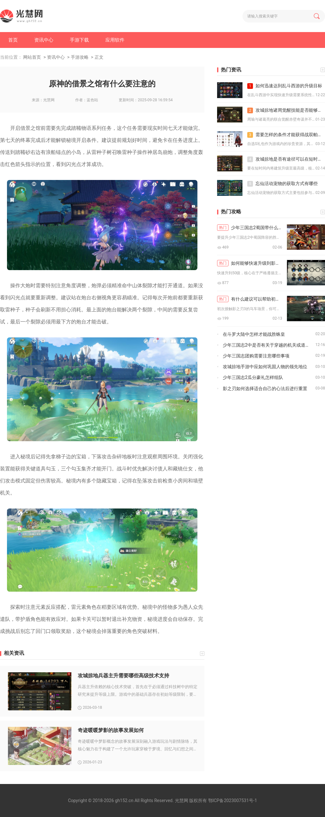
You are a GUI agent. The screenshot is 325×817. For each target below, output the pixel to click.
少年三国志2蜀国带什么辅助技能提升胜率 (249, 227)
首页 (13, 40)
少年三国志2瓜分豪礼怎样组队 (253, 377)
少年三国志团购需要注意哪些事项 (256, 355)
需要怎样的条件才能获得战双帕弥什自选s (286, 135)
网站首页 (32, 57)
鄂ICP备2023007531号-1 (232, 800)
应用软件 (114, 40)
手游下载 (79, 40)
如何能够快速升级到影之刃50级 (249, 263)
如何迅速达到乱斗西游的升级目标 (284, 86)
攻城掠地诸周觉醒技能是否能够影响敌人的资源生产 (286, 110)
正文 (99, 57)
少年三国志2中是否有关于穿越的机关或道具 (266, 345)
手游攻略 (80, 57)
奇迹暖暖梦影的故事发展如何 (111, 730)
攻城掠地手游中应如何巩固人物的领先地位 (265, 366)
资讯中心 (43, 40)
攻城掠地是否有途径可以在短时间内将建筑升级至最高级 (286, 159)
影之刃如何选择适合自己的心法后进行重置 (265, 388)
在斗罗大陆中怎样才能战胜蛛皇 (254, 334)
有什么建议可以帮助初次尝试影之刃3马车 (249, 299)
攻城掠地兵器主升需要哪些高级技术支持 (123, 676)
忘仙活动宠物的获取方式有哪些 (282, 184)
